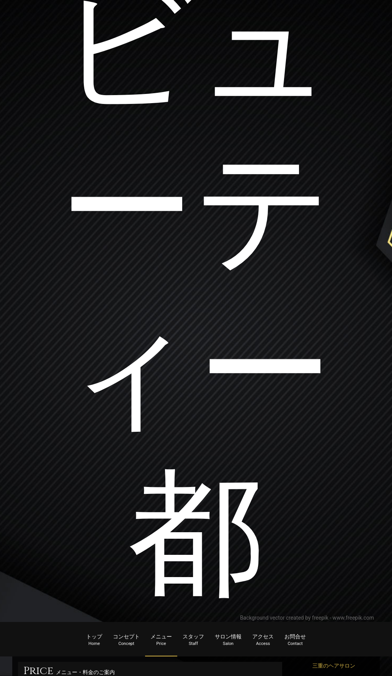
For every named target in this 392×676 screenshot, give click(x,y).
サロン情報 (228, 640)
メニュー (161, 640)
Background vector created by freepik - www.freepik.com (307, 618)
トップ (94, 640)
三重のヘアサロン (333, 666)
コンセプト (126, 640)
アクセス (263, 640)
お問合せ (295, 640)
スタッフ (193, 640)
